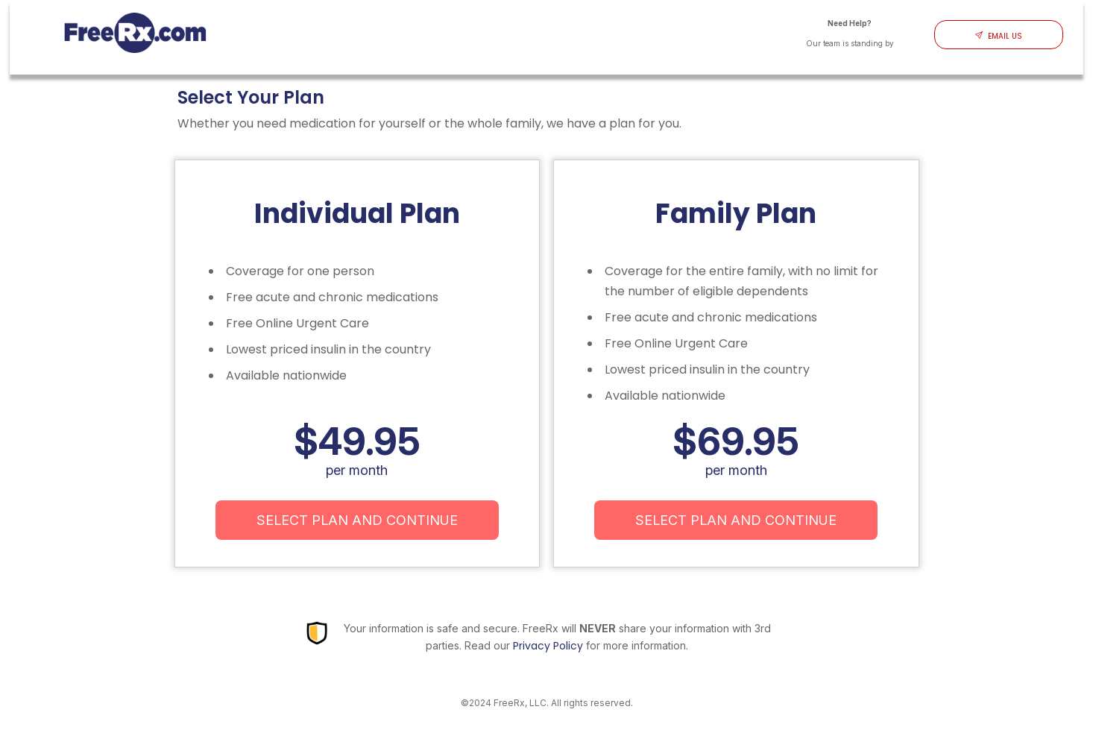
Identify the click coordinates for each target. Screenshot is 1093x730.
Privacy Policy (548, 645)
